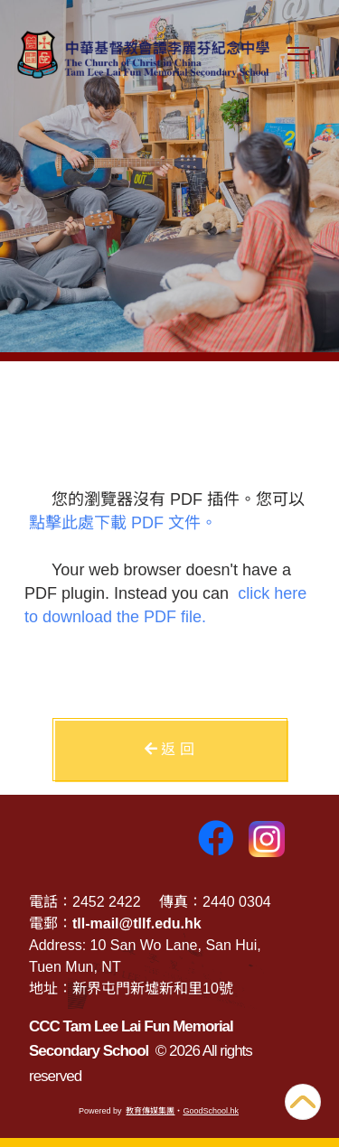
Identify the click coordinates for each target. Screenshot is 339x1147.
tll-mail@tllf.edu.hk (137, 923)
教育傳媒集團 (150, 1110)
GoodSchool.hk (211, 1110)
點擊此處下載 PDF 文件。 (123, 523)
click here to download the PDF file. (165, 605)
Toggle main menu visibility (301, 62)
